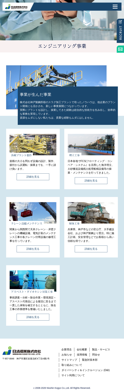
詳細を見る (32, 176)
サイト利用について (73, 375)
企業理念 (66, 349)
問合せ (96, 354)
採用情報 (82, 354)
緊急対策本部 (90, 359)
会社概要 (82, 349)
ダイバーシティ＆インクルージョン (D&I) (86, 370)
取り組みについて (72, 365)
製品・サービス (101, 349)
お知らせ (67, 354)
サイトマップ (69, 359)
